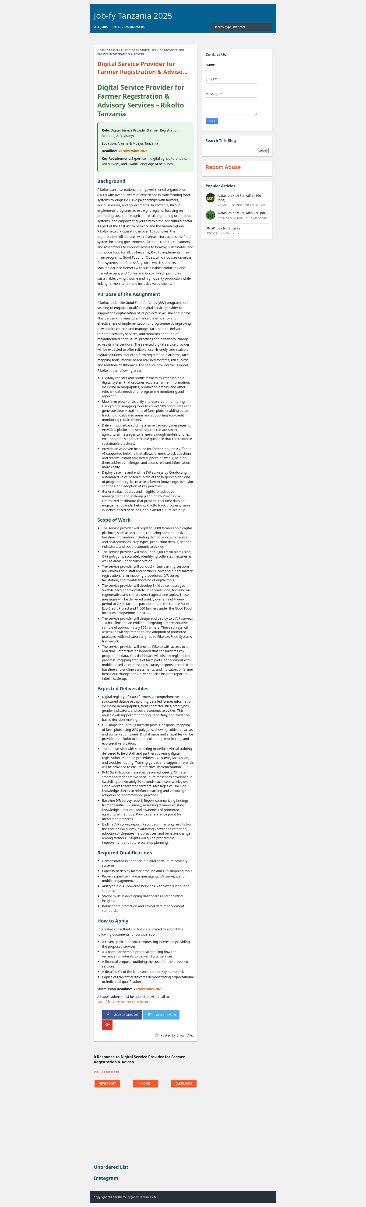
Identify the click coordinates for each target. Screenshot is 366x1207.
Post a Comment (106, 1071)
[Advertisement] (145, 1126)
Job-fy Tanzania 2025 (133, 15)
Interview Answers (128, 27)
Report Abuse (223, 167)
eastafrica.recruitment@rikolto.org (123, 1001)
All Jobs (101, 27)
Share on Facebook (122, 1014)
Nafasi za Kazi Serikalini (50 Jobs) (242, 213)
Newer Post (108, 1083)
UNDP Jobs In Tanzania (223, 228)
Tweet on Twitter (161, 1014)
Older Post (182, 1083)
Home (145, 1083)
